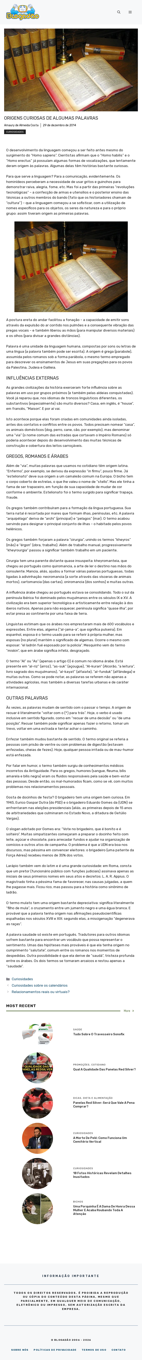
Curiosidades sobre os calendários (40, 985)
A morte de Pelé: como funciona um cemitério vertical (100, 1140)
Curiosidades (15, 131)
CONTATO (118, 1349)
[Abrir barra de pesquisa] (118, 12)
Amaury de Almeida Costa (21, 125)
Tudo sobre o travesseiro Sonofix (98, 1034)
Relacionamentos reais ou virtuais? (41, 992)
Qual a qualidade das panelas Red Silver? (104, 1069)
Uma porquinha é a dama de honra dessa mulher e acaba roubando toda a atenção (104, 1210)
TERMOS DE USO (94, 1349)
